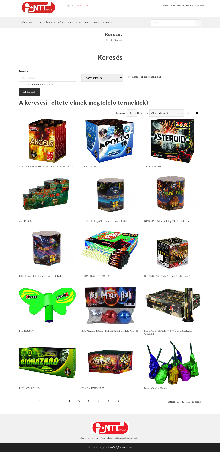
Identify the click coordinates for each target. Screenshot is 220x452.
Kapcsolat (199, 5)
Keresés (118, 40)
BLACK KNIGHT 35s (93, 388)
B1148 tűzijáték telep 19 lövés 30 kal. (40, 276)
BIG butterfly (26, 330)
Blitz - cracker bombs (156, 388)
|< (20, 401)
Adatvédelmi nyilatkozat (182, 5)
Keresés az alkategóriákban (144, 76)
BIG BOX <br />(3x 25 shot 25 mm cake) (167, 276)
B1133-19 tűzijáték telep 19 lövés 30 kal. (167, 221)
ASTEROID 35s (152, 166)
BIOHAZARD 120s (29, 388)
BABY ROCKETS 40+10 (95, 276)
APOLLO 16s (88, 166)
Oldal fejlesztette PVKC (121, 447)
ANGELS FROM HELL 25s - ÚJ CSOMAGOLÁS (46, 166)
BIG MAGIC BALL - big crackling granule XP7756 (109, 330)
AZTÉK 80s (25, 221)
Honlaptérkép (133, 437)
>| (138, 401)
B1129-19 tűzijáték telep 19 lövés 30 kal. (104, 221)
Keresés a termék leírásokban (36, 84)
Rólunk (166, 5)
